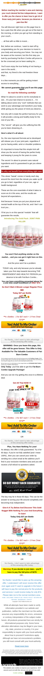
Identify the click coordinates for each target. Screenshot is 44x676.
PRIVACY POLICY (28, 597)
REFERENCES (22, 599)
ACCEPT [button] (28, 673)
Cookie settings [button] (18, 673)
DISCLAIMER (10, 597)
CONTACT (29, 599)
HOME (4, 597)
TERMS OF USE (18, 597)
